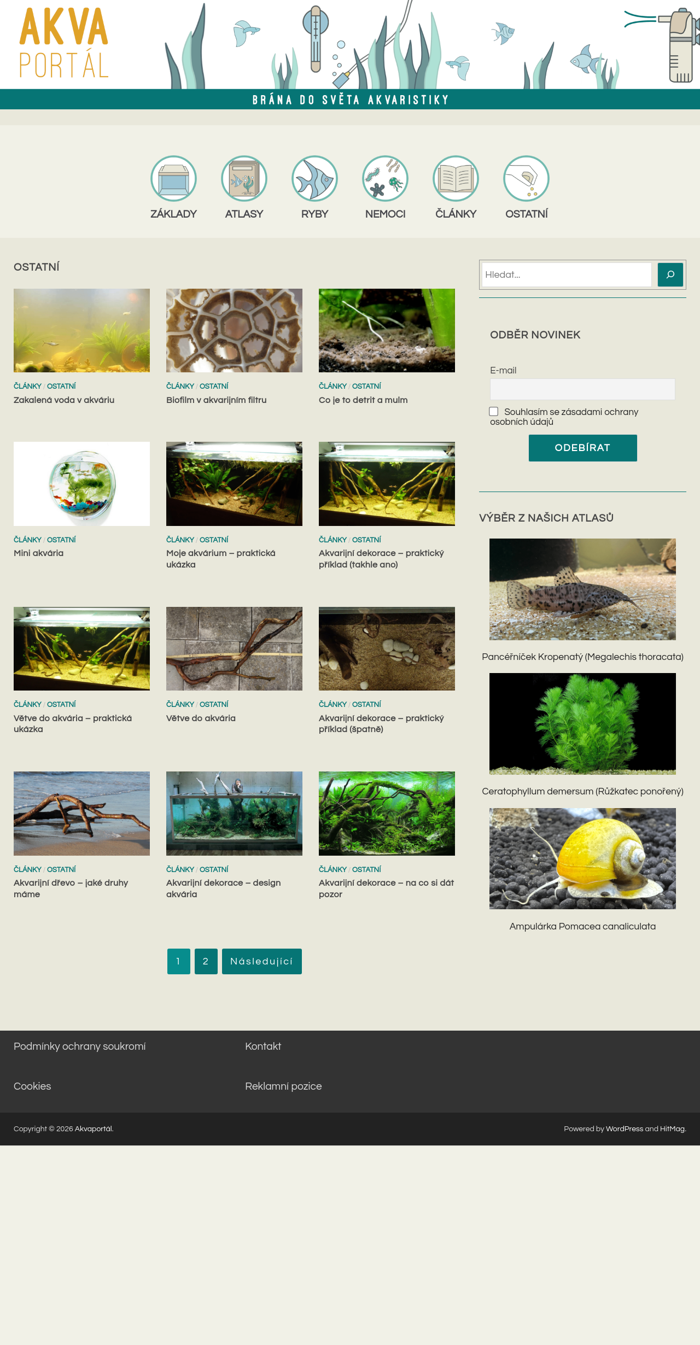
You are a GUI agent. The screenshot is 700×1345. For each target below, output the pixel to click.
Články (28, 386)
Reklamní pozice (283, 1086)
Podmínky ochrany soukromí (79, 1046)
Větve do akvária (201, 718)
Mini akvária (38, 553)
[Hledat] (670, 274)
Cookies (32, 1086)
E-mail (503, 371)
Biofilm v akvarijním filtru (216, 400)
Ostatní (61, 386)
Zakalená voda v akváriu (64, 400)
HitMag (672, 1129)
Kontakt (263, 1046)
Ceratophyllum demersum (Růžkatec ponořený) (582, 792)
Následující (262, 961)
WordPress (625, 1129)
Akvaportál (93, 1129)
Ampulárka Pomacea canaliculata (583, 927)
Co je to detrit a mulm (363, 400)
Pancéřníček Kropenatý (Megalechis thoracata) (582, 657)
